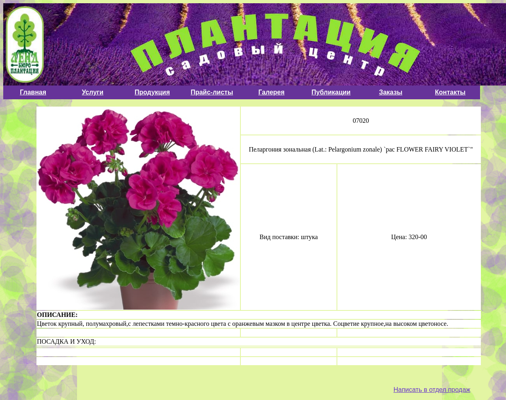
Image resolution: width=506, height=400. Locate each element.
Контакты (450, 92)
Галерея (271, 92)
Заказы (391, 92)
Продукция (152, 92)
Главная (33, 92)
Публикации (330, 92)
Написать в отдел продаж (431, 389)
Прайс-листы (212, 92)
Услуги (92, 92)
